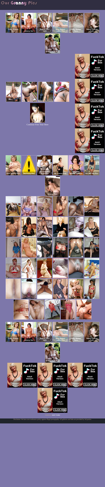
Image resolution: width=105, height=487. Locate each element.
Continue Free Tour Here (37, 124)
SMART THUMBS (56, 415)
